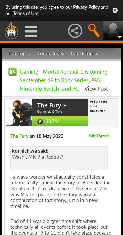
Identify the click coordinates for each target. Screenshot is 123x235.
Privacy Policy (86, 7)
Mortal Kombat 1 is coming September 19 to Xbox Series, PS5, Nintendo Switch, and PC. (63, 80)
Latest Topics (84, 53)
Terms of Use (25, 13)
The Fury (49, 105)
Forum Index (51, 53)
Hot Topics (19, 53)
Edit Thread (99, 135)
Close (115, 10)
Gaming (29, 71)
